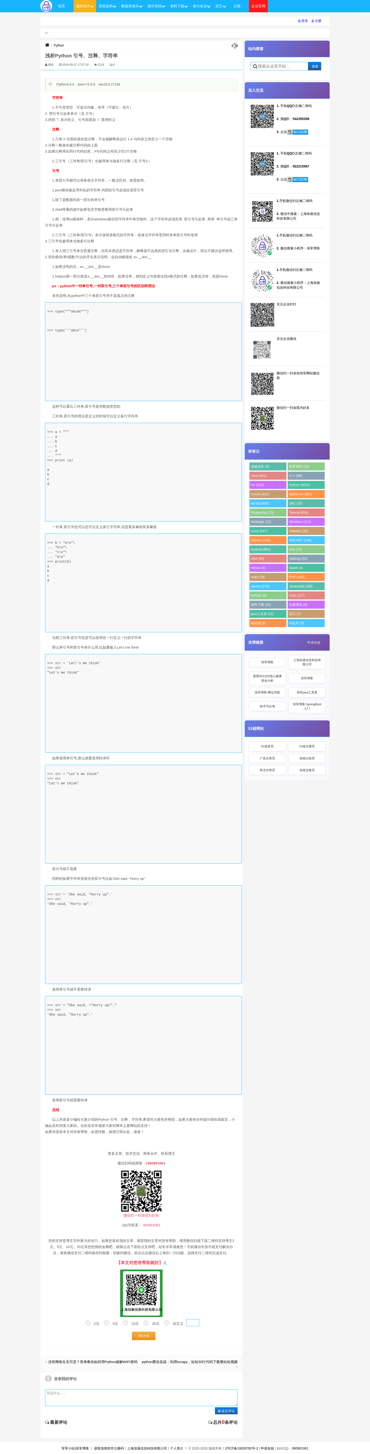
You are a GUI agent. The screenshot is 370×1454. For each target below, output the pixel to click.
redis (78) (258, 577)
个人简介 (176, 1448)
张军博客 (267, 662)
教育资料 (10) (299, 466)
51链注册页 (307, 746)
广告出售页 (267, 758)
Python (59, 45)
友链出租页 (307, 758)
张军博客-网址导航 (267, 692)
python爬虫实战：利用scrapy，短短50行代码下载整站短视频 (190, 1362)
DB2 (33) (295, 503)
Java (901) (258, 476)
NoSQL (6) (258, 595)
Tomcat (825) (298, 512)
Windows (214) (300, 522)
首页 (61, 6)
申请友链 (313, 642)
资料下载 (179, 6)
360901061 (300, 1448)
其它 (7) (295, 614)
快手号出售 (267, 706)
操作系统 (156, 6)
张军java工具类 (307, 692)
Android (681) (261, 549)
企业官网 (258, 6)
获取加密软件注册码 (109, 1448)
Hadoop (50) (298, 558)
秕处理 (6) (258, 623)
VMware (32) (298, 531)
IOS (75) (295, 549)
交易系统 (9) (298, 605)
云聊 (236, 6)
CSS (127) (296, 595)
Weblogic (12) (261, 522)
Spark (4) (296, 568)
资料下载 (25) (261, 605)
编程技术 (85, 6)
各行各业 (201, 6)
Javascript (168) (301, 586)
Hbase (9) (258, 568)
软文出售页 (267, 770)
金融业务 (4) (260, 466)
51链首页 (267, 746)
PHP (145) (296, 577)
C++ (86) (295, 476)
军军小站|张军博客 (75, 1448)
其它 (220, 6)
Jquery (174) (260, 586)
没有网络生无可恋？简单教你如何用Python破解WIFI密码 (92, 1362)
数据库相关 (132, 6)
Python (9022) (299, 485)
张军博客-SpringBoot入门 (307, 706)
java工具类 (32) (262, 614)
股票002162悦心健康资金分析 (267, 678)
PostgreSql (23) (262, 512)
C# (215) (257, 485)
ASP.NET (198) (300, 540)
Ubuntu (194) (260, 540)
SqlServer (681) (300, 494)
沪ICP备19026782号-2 (241, 1448)
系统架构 (107, 6)
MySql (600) (260, 503)
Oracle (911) (260, 494)
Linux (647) (259, 531)
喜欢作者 (143, 1336)
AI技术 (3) (296, 623)
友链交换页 (307, 770)
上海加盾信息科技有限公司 (307, 662)
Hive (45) (257, 558)
